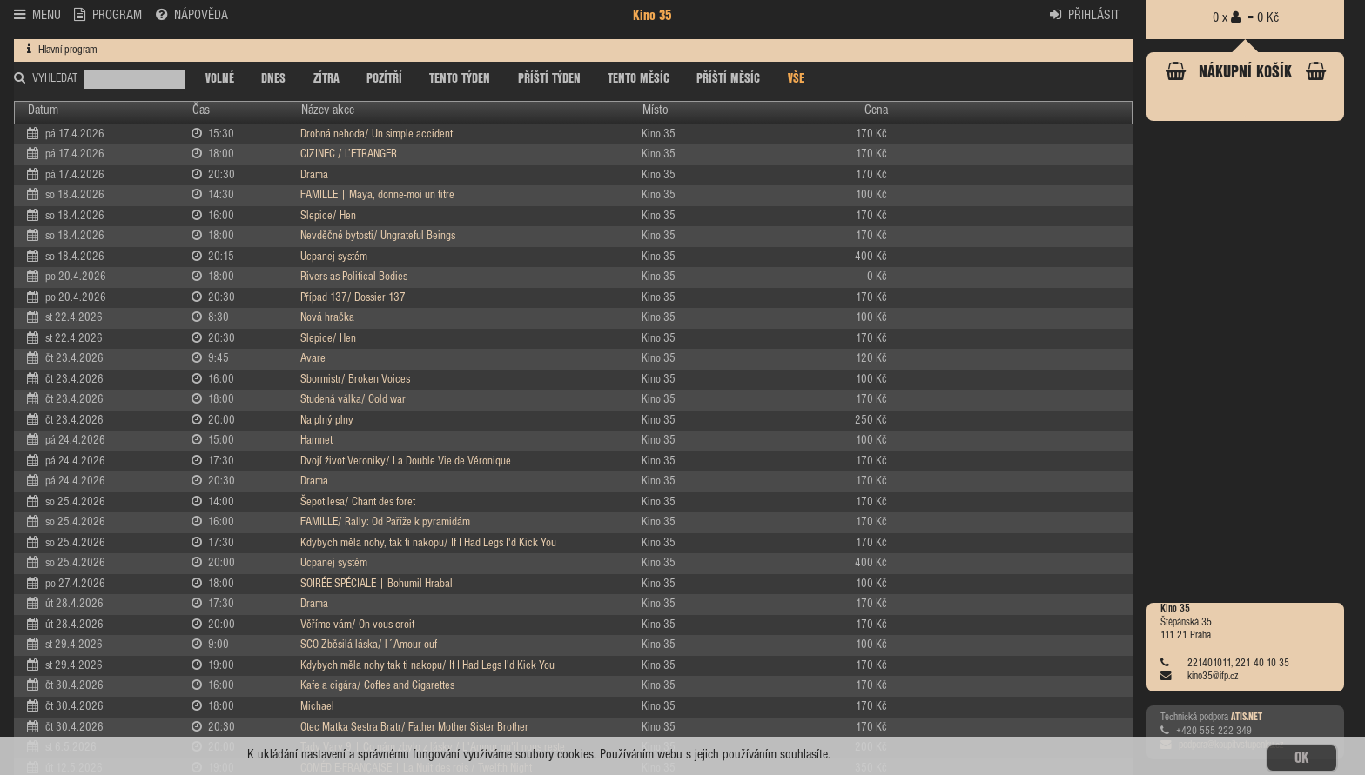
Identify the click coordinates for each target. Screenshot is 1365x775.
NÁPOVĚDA (192, 15)
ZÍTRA (326, 79)
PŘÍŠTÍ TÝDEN (549, 79)
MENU (37, 15)
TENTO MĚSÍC (638, 79)
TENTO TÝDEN (459, 79)
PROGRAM (108, 15)
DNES (273, 79)
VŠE (796, 79)
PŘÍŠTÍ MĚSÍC (728, 79)
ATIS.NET (1246, 717)
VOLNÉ (219, 79)
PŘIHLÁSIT (1085, 15)
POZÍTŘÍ (384, 79)
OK (1301, 758)
